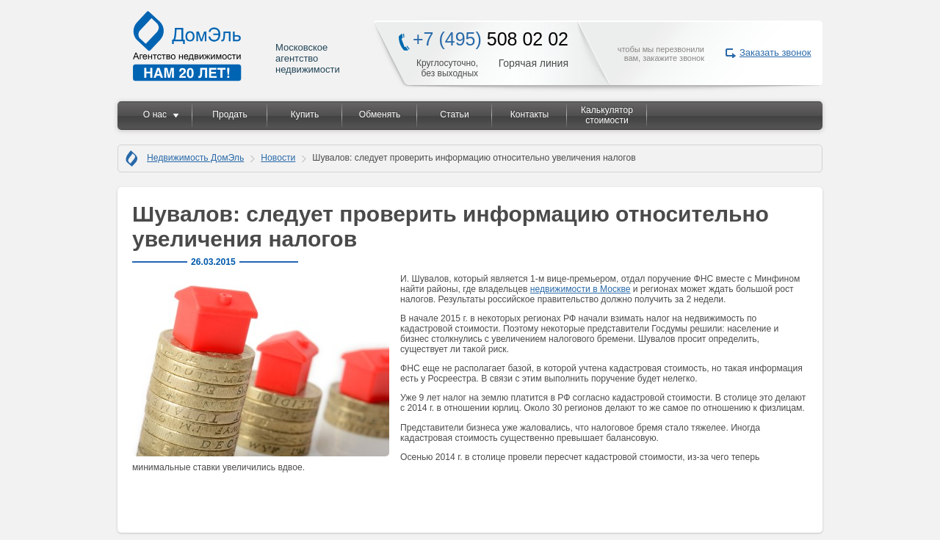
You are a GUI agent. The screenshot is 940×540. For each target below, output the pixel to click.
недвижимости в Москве (580, 289)
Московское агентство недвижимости (237, 45)
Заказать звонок (775, 52)
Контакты (529, 114)
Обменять (379, 114)
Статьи (454, 114)
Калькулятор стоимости (607, 115)
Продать (229, 114)
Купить (305, 114)
